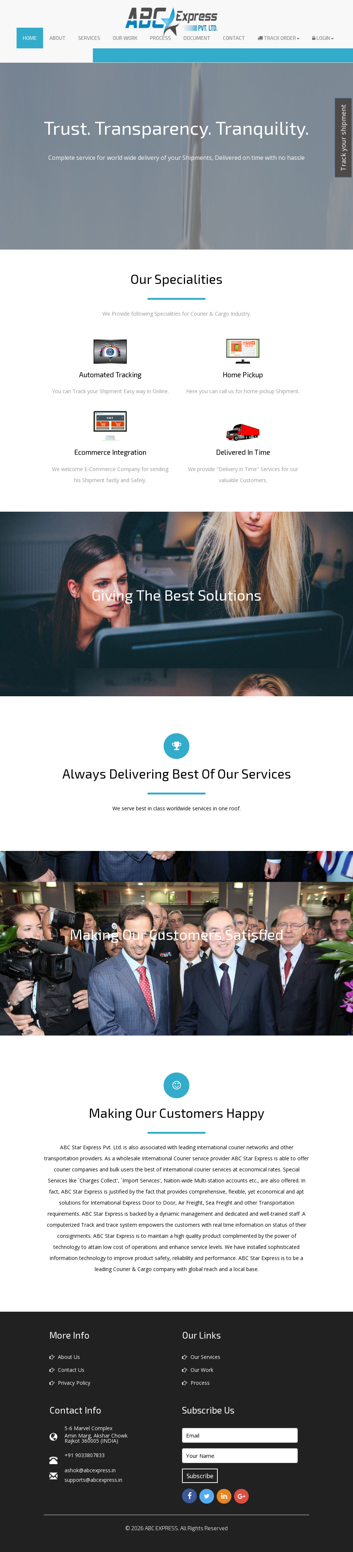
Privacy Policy (69, 1382)
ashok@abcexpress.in (90, 1470)
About (57, 38)
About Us (64, 1356)
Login (323, 38)
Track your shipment (343, 137)
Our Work (125, 38)
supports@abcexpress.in (93, 1479)
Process (160, 38)
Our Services (201, 1356)
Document (197, 38)
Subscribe (199, 1475)
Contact (234, 38)
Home (30, 38)
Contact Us (66, 1369)
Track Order (279, 38)
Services (89, 38)
